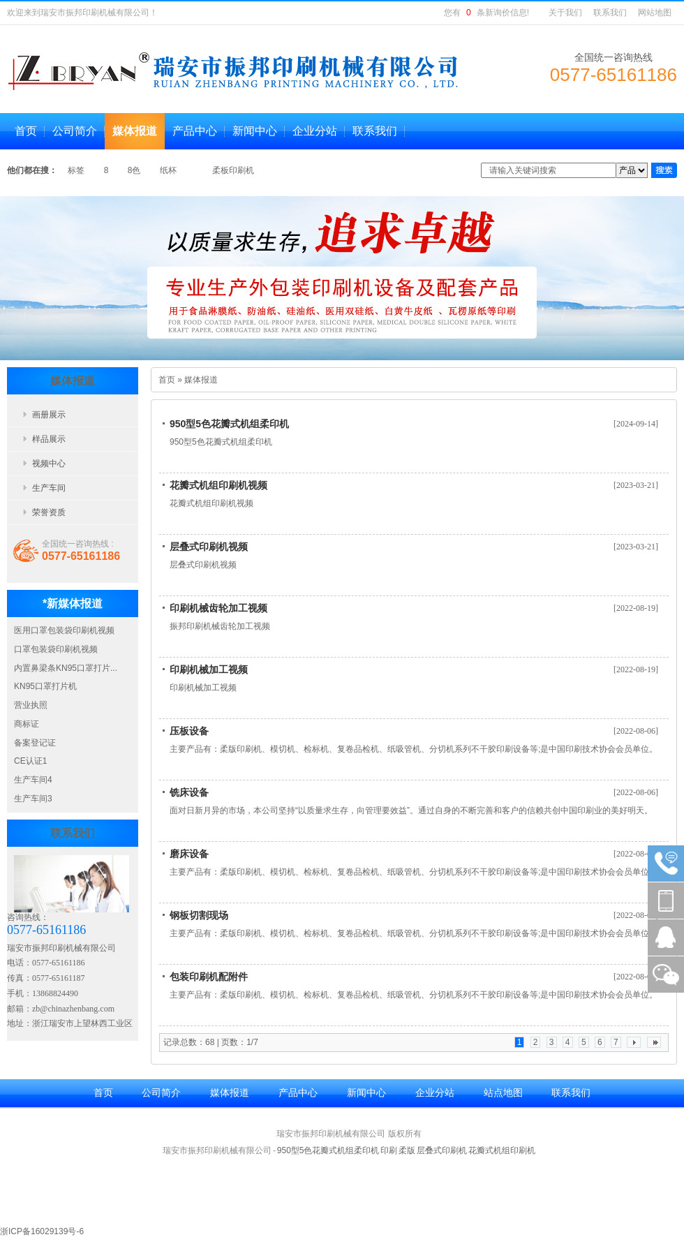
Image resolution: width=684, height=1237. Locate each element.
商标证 (26, 724)
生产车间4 (33, 780)
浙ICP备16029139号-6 (42, 1231)
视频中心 (49, 463)
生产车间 (49, 488)
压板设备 (189, 730)
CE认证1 (30, 761)
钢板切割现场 (199, 915)
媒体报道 (201, 380)
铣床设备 (189, 792)
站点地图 (503, 1092)
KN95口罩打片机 (45, 686)
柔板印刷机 (233, 170)
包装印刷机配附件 (209, 976)
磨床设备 (189, 853)
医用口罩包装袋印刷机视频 (64, 630)
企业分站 (434, 1092)
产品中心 (298, 1092)
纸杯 (169, 170)
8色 (135, 170)
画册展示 (49, 415)
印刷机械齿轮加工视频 (218, 608)
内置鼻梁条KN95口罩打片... (65, 668)
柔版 (407, 1150)
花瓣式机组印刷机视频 (218, 485)
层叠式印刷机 (442, 1150)
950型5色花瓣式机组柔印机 (229, 423)
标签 (77, 170)
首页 (166, 380)
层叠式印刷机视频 (209, 546)
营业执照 (30, 705)
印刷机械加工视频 (209, 669)
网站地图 (654, 12)
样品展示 (49, 439)
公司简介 (161, 1092)
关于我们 (565, 12)
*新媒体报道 (73, 603)
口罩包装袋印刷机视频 (56, 649)
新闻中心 (366, 1092)
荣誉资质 (49, 512)
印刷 (388, 1150)
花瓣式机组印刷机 (501, 1150)
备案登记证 (35, 743)
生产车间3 (33, 798)
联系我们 (610, 12)
